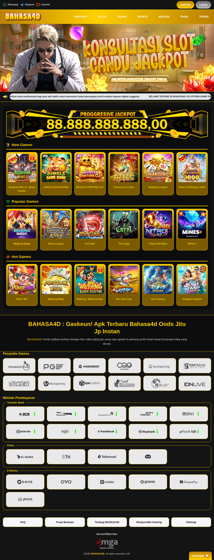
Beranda (78, 16)
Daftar (185, 4)
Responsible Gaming (149, 522)
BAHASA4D (34, 339)
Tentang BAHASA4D (107, 522)
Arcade (161, 16)
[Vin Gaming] (107, 543)
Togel (182, 16)
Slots (99, 16)
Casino (119, 16)
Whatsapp (10, 5)
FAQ (23, 522)
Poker (201, 16)
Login (203, 4)
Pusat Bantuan (65, 522)
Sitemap (191, 522)
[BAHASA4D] (23, 17)
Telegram (27, 5)
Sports (140, 16)
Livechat (43, 5)
